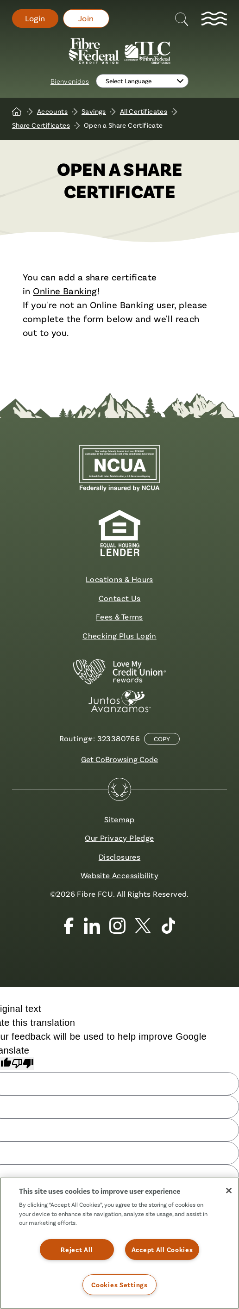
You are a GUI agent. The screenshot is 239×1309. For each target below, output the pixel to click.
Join (86, 18)
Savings (94, 111)
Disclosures (119, 857)
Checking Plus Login (119, 635)
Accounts (52, 111)
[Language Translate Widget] (142, 81)
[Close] (229, 1190)
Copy (162, 739)
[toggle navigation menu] (214, 18)
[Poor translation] (23, 1063)
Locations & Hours (119, 579)
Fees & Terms (119, 616)
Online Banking (65, 291)
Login (35, 18)
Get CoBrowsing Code (119, 759)
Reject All (77, 1249)
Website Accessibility (119, 875)
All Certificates (143, 111)
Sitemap (119, 819)
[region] (119, 1243)
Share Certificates (41, 125)
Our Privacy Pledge (119, 838)
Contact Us (120, 598)
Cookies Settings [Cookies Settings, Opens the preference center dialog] (119, 1285)
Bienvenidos (69, 81)
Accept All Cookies (162, 1249)
